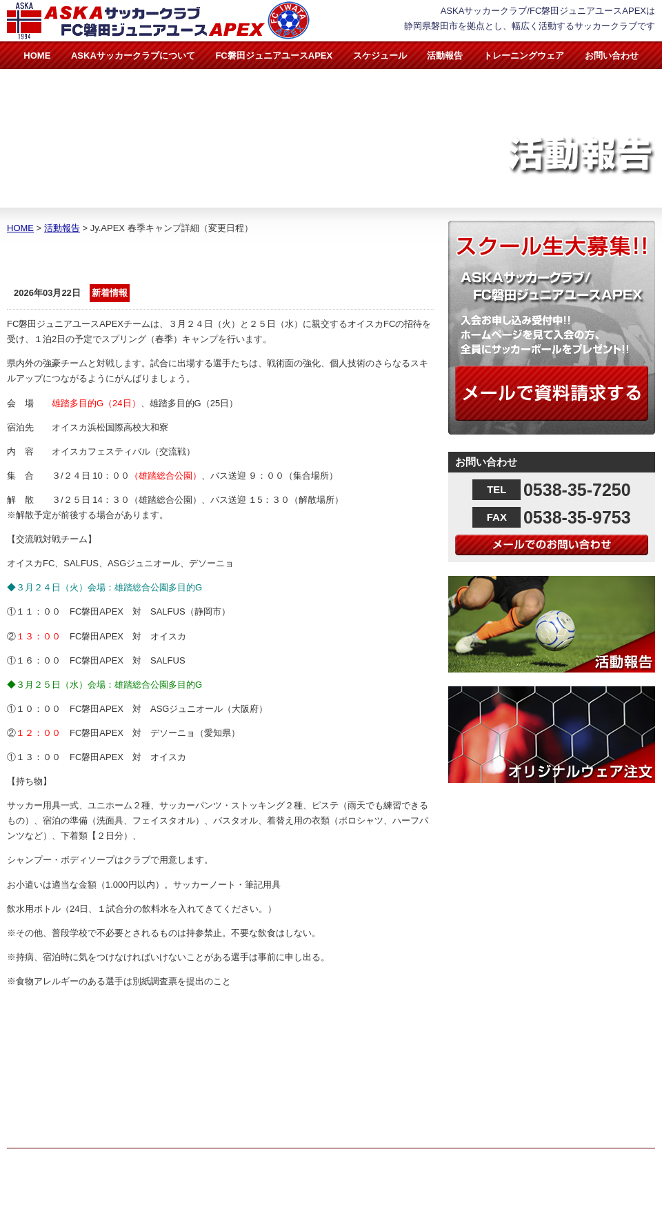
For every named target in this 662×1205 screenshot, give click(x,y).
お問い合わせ (612, 55)
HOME (36, 55)
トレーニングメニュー (303, 1126)
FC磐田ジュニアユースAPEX (273, 55)
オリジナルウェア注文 (551, 734)
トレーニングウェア (523, 55)
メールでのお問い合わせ (551, 545)
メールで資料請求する (551, 393)
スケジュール (380, 55)
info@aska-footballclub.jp (80, 1116)
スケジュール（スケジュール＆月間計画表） (340, 1111)
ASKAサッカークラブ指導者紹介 (324, 1049)
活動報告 (445, 55)
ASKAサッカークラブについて (133, 55)
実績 (260, 1095)
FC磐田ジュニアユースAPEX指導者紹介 (338, 1080)
